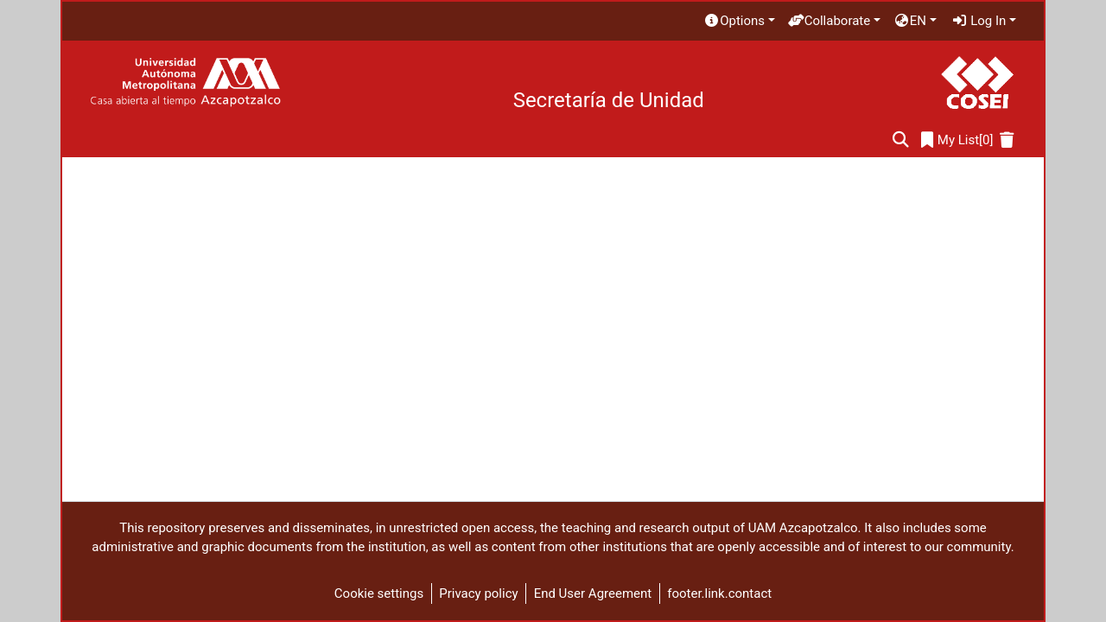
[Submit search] (901, 140)
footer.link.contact (719, 593)
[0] (957, 140)
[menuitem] (738, 21)
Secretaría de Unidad (608, 100)
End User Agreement (593, 593)
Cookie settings (378, 593)
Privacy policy (478, 593)
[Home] (185, 82)
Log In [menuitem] (979, 21)
